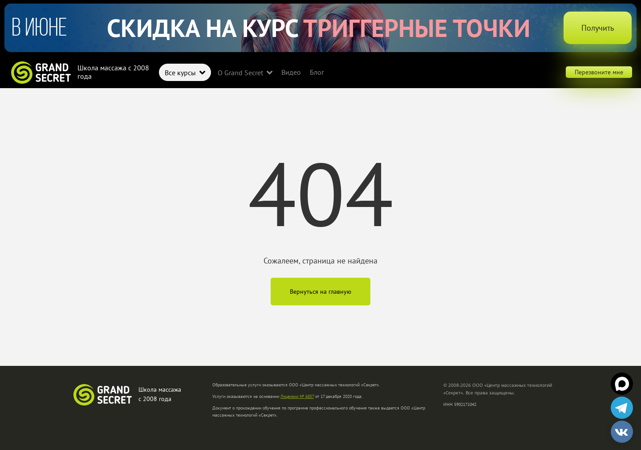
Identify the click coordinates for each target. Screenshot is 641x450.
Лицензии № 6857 (297, 396)
